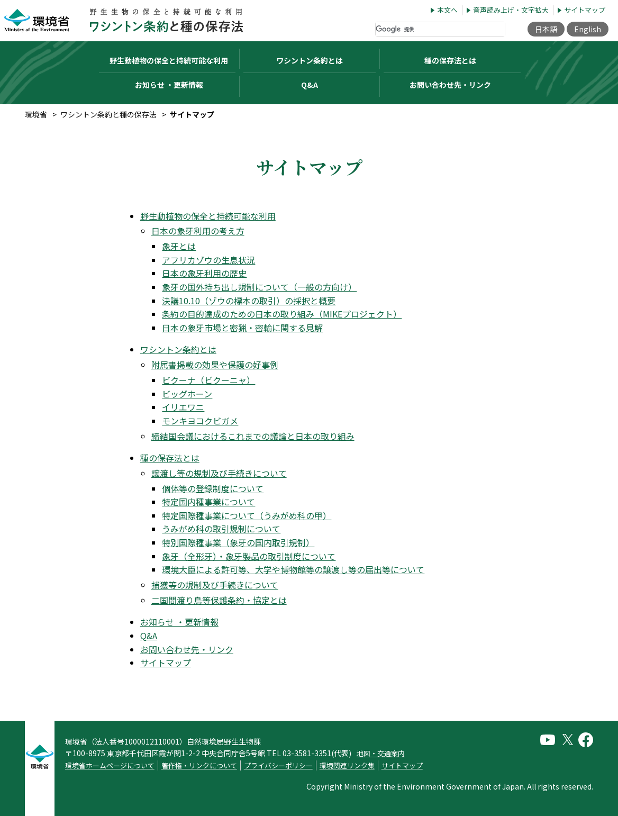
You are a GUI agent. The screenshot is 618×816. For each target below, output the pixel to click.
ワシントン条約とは (178, 349)
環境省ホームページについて (109, 765)
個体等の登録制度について (212, 488)
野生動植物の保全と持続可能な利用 (208, 216)
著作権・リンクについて (199, 765)
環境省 (36, 114)
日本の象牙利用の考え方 (197, 230)
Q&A (309, 84)
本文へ (447, 10)
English (587, 29)
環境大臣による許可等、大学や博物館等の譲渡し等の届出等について (293, 569)
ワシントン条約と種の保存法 (108, 114)
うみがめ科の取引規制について (221, 528)
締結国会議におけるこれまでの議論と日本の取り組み (253, 436)
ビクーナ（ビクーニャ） (208, 380)
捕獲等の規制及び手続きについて (214, 584)
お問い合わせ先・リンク (450, 84)
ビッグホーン (187, 393)
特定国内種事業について (208, 501)
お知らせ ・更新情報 (169, 84)
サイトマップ (584, 10)
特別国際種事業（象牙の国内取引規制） (238, 542)
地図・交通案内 (381, 753)
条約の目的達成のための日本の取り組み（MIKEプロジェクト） (282, 313)
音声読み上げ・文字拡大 (511, 10)
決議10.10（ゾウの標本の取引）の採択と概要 (248, 300)
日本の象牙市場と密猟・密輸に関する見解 (242, 327)
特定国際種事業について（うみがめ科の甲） (246, 515)
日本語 (546, 29)
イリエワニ (183, 407)
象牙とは (179, 246)
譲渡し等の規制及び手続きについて (219, 473)
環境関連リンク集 (347, 765)
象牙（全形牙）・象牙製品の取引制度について (248, 556)
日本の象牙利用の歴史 (204, 273)
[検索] (440, 29)
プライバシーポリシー (278, 765)
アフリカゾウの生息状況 (208, 259)
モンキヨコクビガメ (200, 420)
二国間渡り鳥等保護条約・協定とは (219, 600)
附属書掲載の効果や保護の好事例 (214, 364)
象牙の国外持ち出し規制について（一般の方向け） (259, 286)
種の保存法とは (169, 457)
